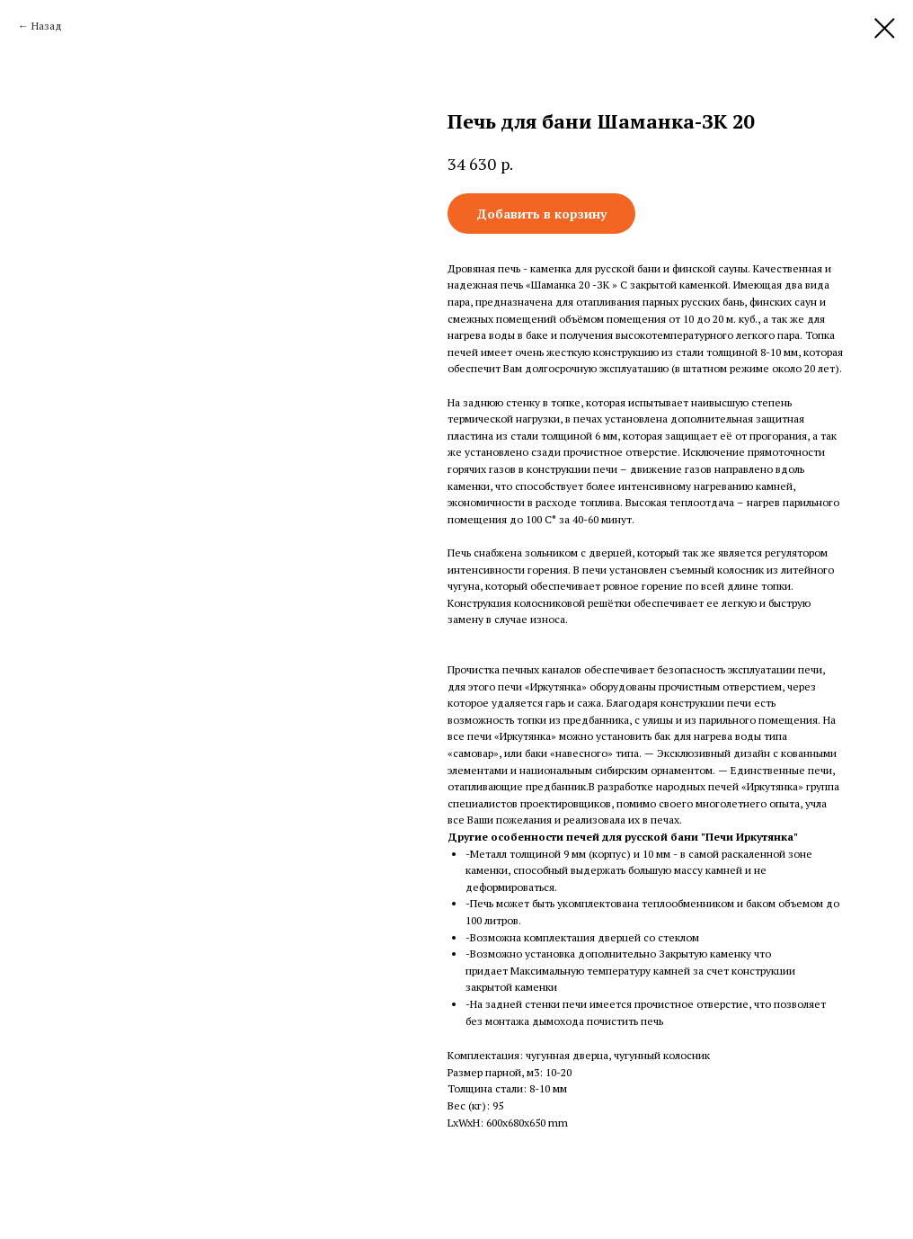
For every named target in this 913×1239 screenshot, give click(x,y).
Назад (46, 25)
